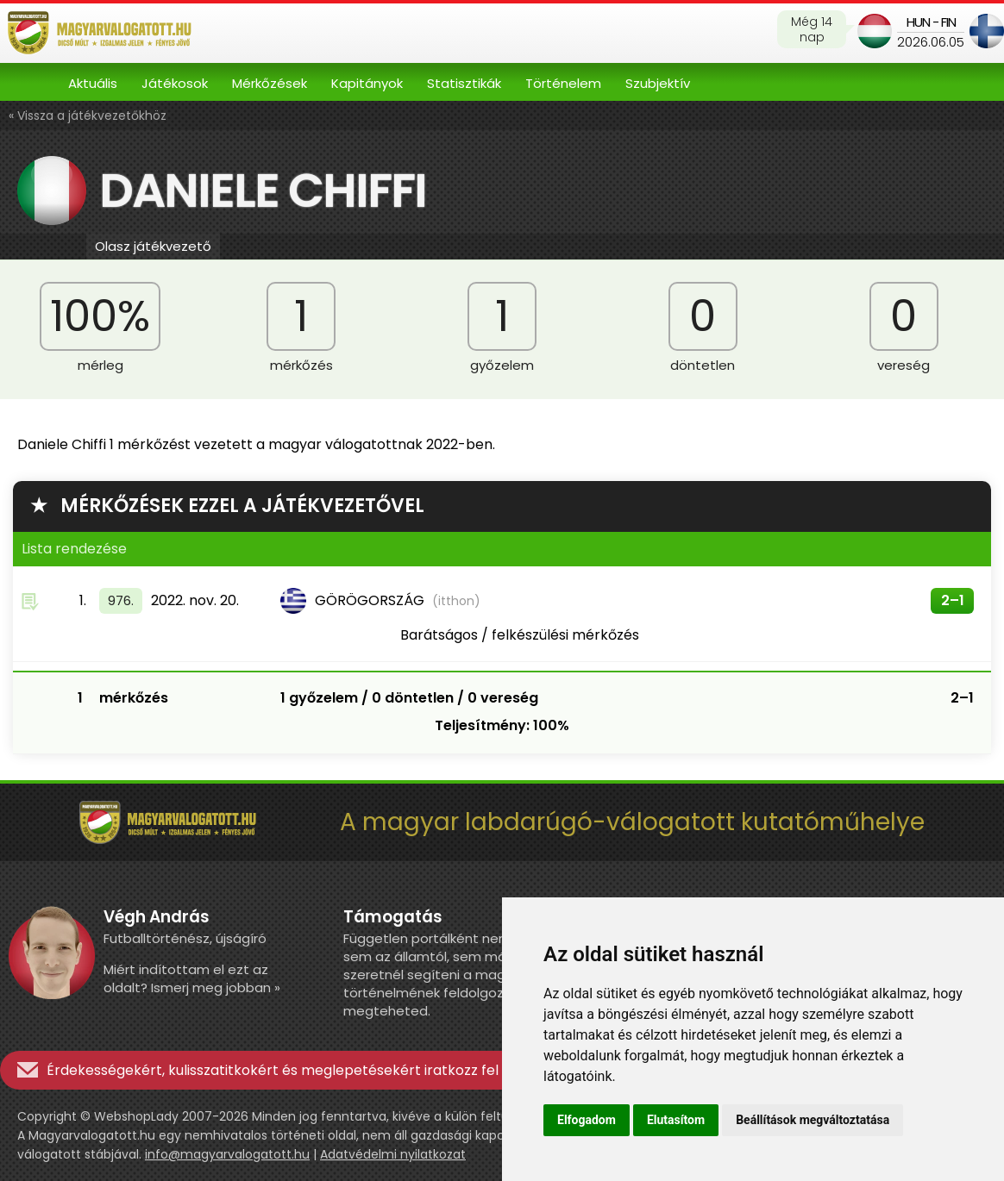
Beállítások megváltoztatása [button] (812, 1120)
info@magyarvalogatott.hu (227, 1154)
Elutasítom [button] (676, 1120)
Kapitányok (367, 83)
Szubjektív (657, 83)
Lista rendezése (74, 549)
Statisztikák (464, 83)
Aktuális (92, 83)
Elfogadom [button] (586, 1120)
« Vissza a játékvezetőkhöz (87, 115)
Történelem (563, 83)
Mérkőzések (269, 83)
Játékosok (174, 83)
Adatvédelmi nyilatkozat (393, 1154)
